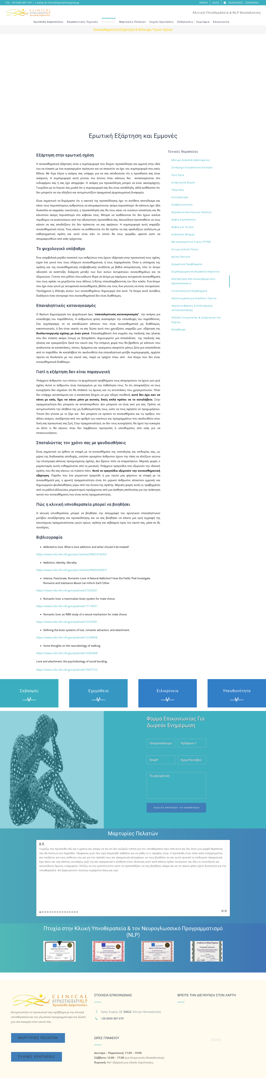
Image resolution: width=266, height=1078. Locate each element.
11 (65, 877)
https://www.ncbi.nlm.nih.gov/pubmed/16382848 (67, 653)
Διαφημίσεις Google (110, 1071)
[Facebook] (180, 1046)
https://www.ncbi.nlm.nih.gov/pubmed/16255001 (67, 621)
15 (75, 877)
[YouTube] (188, 1046)
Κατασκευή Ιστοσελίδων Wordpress (72, 1071)
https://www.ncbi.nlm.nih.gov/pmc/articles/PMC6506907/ (71, 570)
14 (72, 877)
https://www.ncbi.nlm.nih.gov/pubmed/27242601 (67, 590)
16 (77, 877)
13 (70, 877)
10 (62, 877)
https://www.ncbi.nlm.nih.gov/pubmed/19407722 (67, 669)
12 (67, 877)
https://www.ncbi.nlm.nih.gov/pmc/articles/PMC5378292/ (71, 554)
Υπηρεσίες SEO (136, 1071)
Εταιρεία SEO (198, 1071)
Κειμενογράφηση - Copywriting (168, 1071)
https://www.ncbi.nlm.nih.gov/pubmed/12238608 (67, 637)
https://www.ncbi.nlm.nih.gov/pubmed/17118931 (67, 606)
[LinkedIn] (196, 1046)
